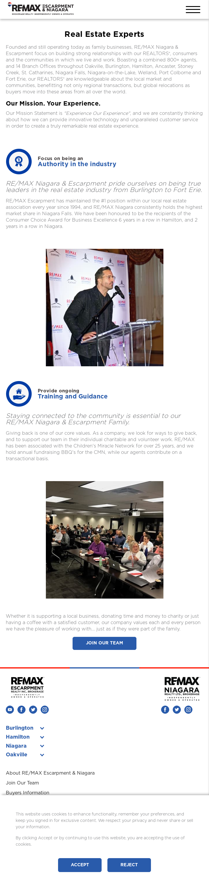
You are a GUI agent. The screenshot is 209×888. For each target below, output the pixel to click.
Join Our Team (104, 643)
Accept (80, 865)
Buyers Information (27, 793)
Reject (129, 865)
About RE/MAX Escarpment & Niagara (50, 773)
